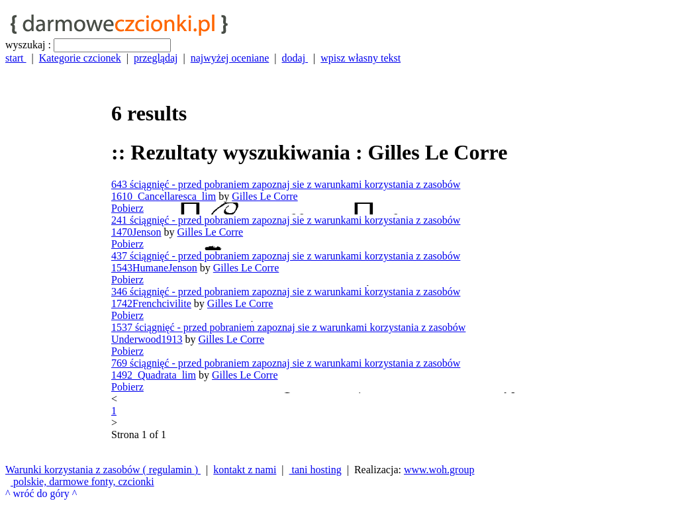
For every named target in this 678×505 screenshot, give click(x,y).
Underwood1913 (147, 339)
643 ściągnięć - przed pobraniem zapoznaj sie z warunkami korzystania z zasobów (285, 184)
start (15, 58)
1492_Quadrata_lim (153, 375)
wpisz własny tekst (360, 58)
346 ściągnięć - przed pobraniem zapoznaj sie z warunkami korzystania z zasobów (285, 291)
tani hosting (315, 469)
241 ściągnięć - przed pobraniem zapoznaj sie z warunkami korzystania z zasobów (285, 220)
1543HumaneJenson (154, 267)
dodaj (295, 58)
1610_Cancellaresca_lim (163, 196)
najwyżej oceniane (230, 58)
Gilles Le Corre (265, 196)
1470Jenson (136, 232)
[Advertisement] (58, 262)
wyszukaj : (28, 44)
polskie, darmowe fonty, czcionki (82, 481)
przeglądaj (156, 58)
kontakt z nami (244, 469)
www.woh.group (439, 469)
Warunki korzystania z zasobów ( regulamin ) (103, 469)
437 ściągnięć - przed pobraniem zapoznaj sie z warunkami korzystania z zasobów (285, 255)
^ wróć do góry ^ (41, 493)
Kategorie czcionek (80, 58)
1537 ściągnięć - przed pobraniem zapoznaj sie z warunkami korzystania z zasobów (288, 327)
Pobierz (127, 208)
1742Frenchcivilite (151, 303)
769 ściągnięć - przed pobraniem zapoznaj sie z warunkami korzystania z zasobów (285, 363)
